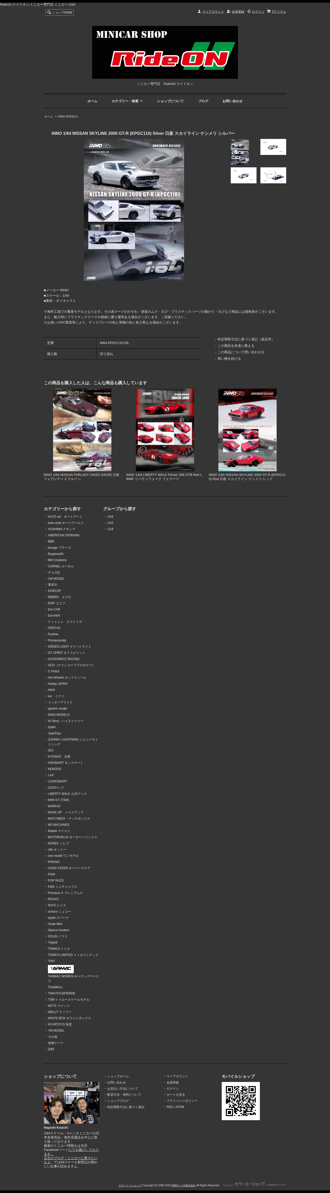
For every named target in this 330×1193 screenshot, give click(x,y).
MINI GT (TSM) (58, 800)
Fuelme (53, 634)
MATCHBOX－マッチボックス (69, 818)
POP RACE (56, 880)
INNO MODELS (68, 116)
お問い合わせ (232, 101)
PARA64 (54, 862)
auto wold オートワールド (66, 523)
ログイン (258, 11)
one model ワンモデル (63, 856)
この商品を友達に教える (236, 346)
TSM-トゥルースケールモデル (68, 999)
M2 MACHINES (58, 825)
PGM (51, 874)
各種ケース (55, 1043)
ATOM (179, 1107)
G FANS (53, 671)
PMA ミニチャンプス (62, 887)
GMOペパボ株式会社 (183, 1185)
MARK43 (54, 806)
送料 (51, 1049)
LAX (51, 775)
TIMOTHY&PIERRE (62, 993)
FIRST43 (54, 628)
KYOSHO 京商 (59, 756)
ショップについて (170, 101)
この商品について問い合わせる (241, 352)
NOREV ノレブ (58, 843)
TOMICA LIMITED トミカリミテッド (73, 955)
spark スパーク (58, 918)
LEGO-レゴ (56, 787)
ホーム (92, 101)
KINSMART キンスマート (65, 763)
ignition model (57, 708)
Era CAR (54, 609)
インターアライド (60, 702)
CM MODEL (56, 578)
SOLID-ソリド (58, 936)
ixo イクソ (56, 696)
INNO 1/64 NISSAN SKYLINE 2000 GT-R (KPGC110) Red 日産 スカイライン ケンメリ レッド (247, 477)
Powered (254, 1185)
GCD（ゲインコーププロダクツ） (71, 665)
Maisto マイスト (59, 831)
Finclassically (57, 640)
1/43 (110, 523)
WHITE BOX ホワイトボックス (69, 1018)
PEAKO (53, 899)
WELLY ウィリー (59, 1012)
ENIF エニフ (56, 603)
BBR (51, 541)
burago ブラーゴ (59, 548)
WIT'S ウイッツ (59, 1006)
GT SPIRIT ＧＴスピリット (67, 653)
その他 (52, 1037)
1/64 (110, 517)
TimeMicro (55, 987)
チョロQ (54, 572)
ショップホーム (118, 1076)
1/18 (110, 529)
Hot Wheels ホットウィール (67, 677)
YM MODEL (56, 1030)
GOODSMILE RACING (64, 659)
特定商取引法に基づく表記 (125, 1107)
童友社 (52, 584)
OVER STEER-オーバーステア (69, 868)
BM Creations (57, 560)
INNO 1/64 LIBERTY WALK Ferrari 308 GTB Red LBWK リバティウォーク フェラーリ (164, 477)
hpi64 (51, 727)
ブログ (203, 101)
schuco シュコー (59, 911)
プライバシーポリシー (182, 1101)
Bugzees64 (55, 554)
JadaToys (54, 733)
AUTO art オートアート (65, 517)
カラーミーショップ (130, 1185)
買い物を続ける (229, 358)
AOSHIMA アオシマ (61, 529)
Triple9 (52, 942)
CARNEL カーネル (61, 566)
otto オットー (57, 849)
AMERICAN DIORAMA (64, 535)
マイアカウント (213, 11)
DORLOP (54, 591)
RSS (170, 1107)
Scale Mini (55, 924)
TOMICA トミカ (59, 949)
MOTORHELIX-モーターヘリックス (72, 837)
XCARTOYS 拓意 (60, 1024)
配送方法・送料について (124, 1094)
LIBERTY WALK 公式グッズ (67, 794)
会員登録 (238, 11)
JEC (51, 750)
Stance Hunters (58, 930)
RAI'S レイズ (57, 905)
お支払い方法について (122, 1088)
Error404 (54, 615)
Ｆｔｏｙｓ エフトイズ (65, 622)
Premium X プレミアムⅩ (65, 893)
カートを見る (176, 1094)
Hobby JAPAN (58, 684)
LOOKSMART (57, 781)
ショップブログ (118, 1101)
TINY (51, 961)
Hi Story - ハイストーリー (65, 721)
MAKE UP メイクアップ (66, 812)
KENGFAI (54, 769)
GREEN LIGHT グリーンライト (69, 646)
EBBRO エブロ (59, 597)
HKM (51, 690)
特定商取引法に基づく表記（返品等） (246, 339)
